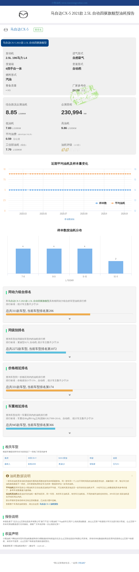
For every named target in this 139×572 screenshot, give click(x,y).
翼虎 (6, 458)
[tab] (69, 305)
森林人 (7, 464)
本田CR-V (32, 458)
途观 (115, 458)
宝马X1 (116, 464)
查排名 (38, 29)
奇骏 (91, 458)
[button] (69, 419)
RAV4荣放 (63, 458)
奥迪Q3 (62, 464)
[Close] (132, 476)
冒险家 (92, 464)
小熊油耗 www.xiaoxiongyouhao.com (69, 3)
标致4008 (32, 464)
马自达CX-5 (19, 29)
